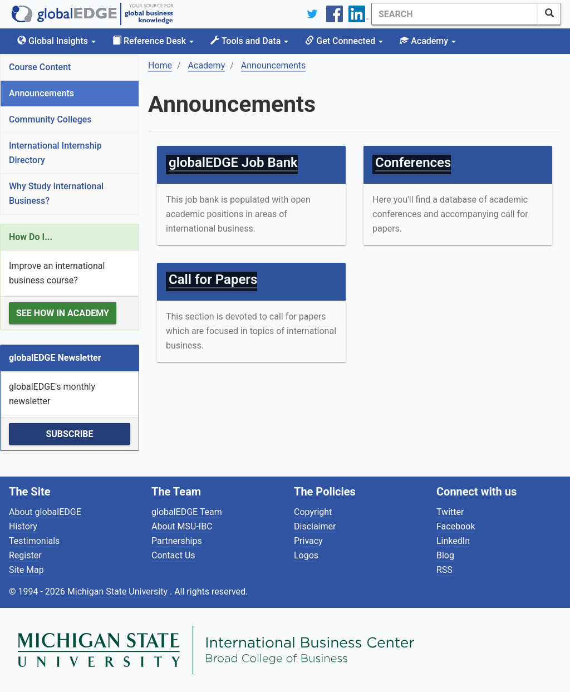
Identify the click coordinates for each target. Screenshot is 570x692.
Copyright (313, 512)
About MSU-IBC (182, 526)
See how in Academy (62, 313)
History (23, 526)
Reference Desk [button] (153, 41)
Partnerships (176, 541)
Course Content (40, 67)
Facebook (455, 526)
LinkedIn (453, 541)
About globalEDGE (45, 512)
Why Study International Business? (56, 193)
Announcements (41, 93)
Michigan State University (118, 591)
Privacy (308, 541)
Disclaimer (315, 526)
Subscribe (69, 434)
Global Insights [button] (56, 41)
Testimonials (34, 541)
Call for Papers (213, 279)
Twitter (450, 512)
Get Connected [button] (344, 41)
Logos (306, 555)
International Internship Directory (55, 152)
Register (25, 555)
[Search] (454, 14)
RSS (444, 570)
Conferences (413, 162)
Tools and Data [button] (249, 41)
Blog (445, 555)
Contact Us (173, 555)
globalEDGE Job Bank (233, 162)
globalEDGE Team (186, 512)
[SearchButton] (549, 14)
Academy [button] (428, 41)
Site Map (26, 570)
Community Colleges (50, 119)
